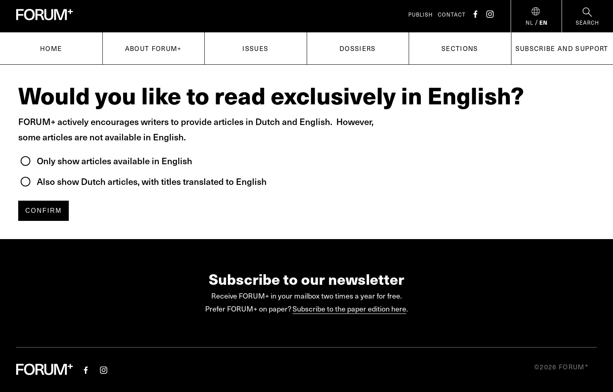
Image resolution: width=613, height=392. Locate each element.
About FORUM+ (153, 48)
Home (51, 48)
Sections (459, 48)
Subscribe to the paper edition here (349, 308)
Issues (255, 48)
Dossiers (357, 48)
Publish (420, 14)
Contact (452, 14)
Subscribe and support (562, 48)
